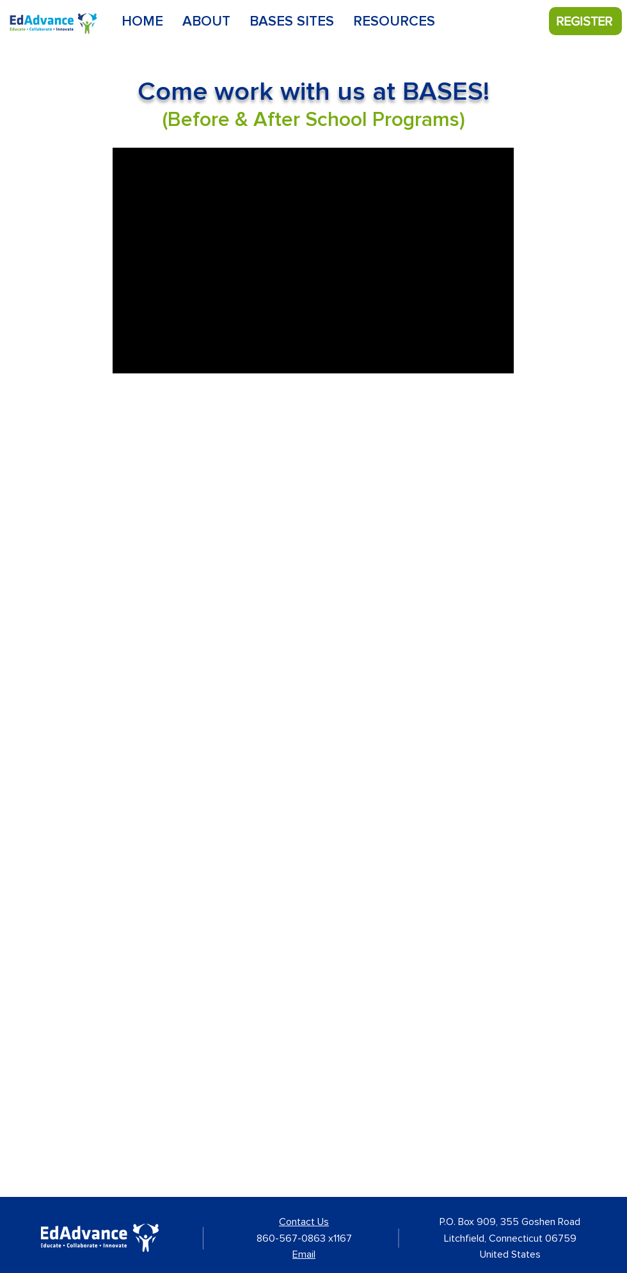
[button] (292, 22)
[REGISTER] (585, 21)
